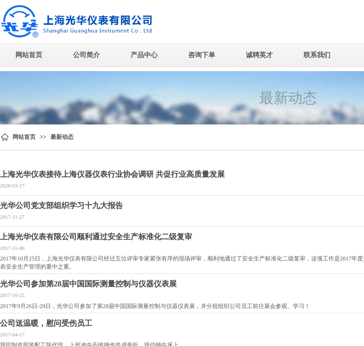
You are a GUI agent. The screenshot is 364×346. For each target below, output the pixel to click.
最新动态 (61, 137)
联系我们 (316, 55)
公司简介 (86, 55)
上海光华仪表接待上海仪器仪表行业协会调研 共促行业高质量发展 (112, 174)
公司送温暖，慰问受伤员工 (46, 323)
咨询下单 (201, 55)
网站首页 (28, 55)
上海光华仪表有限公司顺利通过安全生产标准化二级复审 (96, 237)
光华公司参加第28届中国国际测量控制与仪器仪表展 (88, 284)
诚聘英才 (259, 55)
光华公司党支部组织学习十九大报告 (61, 205)
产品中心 (144, 55)
